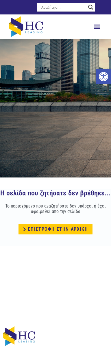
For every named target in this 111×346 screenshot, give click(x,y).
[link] (103, 76)
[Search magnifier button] (91, 7)
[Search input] (63, 7)
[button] (97, 26)
